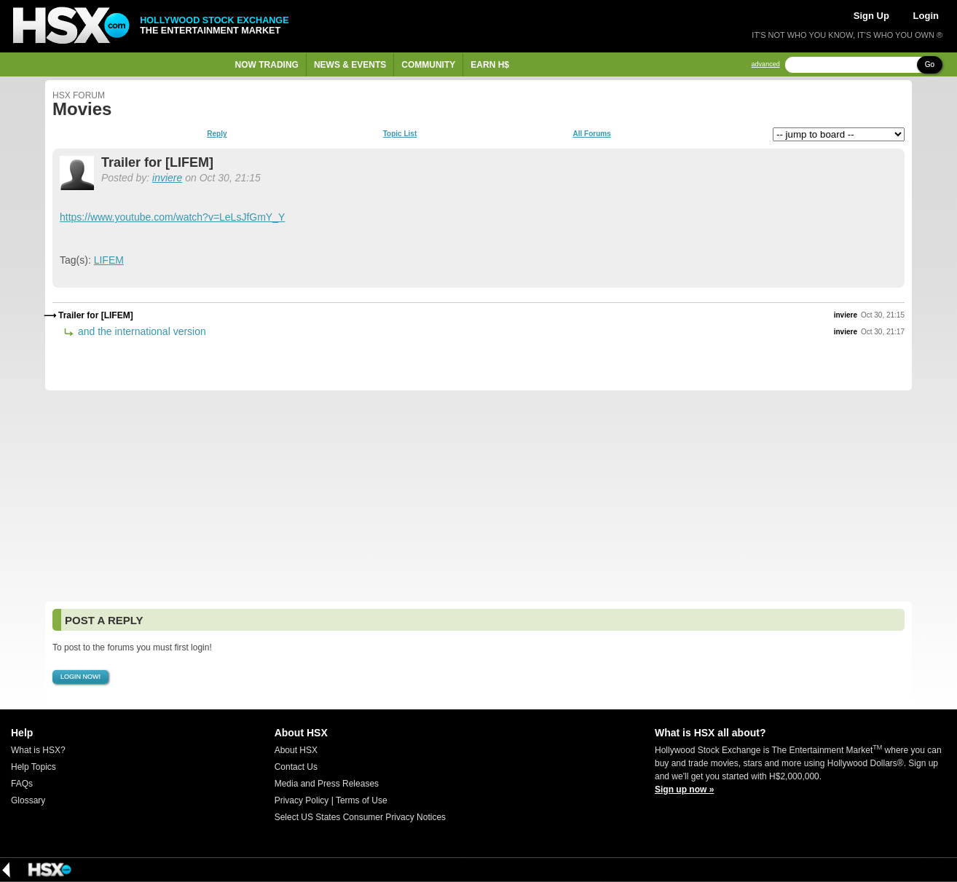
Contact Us (296, 767)
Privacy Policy (302, 800)
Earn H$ (489, 65)
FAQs (22, 784)
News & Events (350, 65)
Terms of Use (361, 800)
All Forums (591, 134)
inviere (167, 178)
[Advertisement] (478, 496)
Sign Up (871, 15)
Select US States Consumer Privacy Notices (360, 817)
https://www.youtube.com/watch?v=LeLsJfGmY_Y (172, 217)
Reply (217, 134)
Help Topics (33, 767)
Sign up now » (684, 789)
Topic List (400, 134)
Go (929, 64)
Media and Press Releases (327, 784)
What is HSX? (38, 750)
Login (926, 15)
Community (428, 65)
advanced (766, 64)
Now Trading (267, 65)
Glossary (28, 800)
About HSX (296, 750)
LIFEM (109, 260)
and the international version (140, 331)
